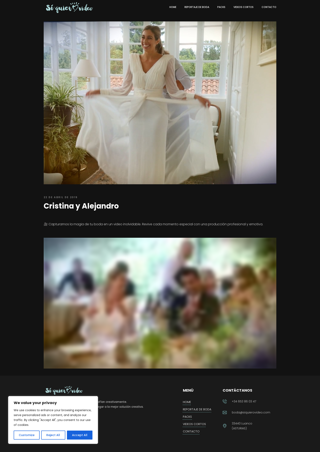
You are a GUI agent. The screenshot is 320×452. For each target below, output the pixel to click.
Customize (26, 435)
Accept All (79, 435)
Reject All (53, 435)
